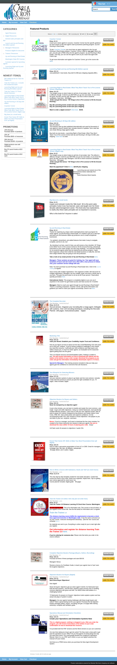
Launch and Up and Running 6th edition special (13, 44)
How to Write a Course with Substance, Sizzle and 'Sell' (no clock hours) (74, 470)
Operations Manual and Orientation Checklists (65, 613)
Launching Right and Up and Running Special (13, 67)
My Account (13, 22)
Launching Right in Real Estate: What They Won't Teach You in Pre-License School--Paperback (14, 97)
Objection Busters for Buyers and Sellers (63, 399)
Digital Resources (10, 36)
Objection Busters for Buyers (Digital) (62, 575)
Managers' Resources (12, 48)
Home (4, 22)
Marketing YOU (55, 336)
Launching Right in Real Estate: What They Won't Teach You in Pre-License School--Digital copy (14, 110)
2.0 (58, 513)
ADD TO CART (108, 44)
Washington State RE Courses (14, 59)
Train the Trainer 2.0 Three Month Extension (12, 92)
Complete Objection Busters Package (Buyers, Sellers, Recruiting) (72, 553)
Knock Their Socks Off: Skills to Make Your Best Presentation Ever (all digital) (14, 118)
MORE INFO (108, 40)
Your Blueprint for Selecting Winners (62, 372)
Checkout (32, 22)
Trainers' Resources (11, 53)
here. (96, 257)
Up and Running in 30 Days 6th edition (63, 121)
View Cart (23, 22)
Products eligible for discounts (14, 50)
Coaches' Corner (9, 106)
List (56, 34)
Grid (53, 34)
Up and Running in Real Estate (15, 56)
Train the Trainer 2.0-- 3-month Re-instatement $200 (14, 83)
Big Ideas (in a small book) (12, 114)
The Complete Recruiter (58, 301)
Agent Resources (10, 33)
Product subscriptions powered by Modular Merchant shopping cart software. (93, 663)
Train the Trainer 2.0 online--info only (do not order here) (69, 499)
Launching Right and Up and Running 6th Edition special (13, 88)
